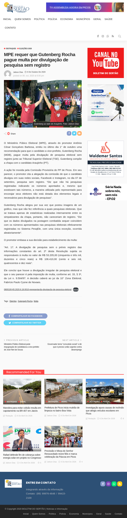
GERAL (23, 402)
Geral (97, 19)
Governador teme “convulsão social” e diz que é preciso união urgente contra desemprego (64, 347)
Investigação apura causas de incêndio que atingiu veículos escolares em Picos (105, 410)
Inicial (7, 19)
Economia (66, 19)
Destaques (11, 48)
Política (39, 19)
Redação (9, 416)
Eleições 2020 (25, 48)
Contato (10, 27)
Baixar (76, 289)
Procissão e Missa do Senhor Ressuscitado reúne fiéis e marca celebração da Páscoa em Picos (60, 454)
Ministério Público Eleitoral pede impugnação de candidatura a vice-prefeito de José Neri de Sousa (21, 347)
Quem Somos (23, 19)
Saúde (108, 19)
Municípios (83, 19)
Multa (36, 301)
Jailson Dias (18, 72)
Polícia (52, 19)
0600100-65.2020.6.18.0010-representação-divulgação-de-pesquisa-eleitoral (37, 289)
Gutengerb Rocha (25, 301)
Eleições (13, 301)
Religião (65, 445)
